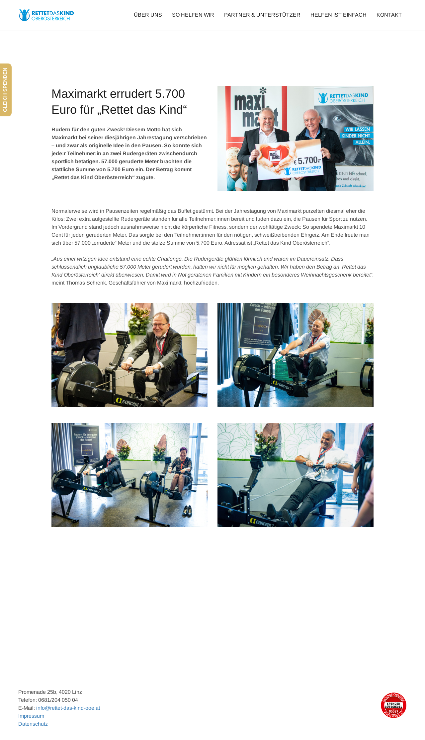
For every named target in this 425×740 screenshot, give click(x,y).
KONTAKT (389, 15)
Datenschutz (33, 724)
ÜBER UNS (148, 15)
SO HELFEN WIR (193, 15)
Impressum (31, 716)
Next (361, 634)
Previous (67, 634)
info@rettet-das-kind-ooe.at (68, 708)
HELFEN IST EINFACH (338, 15)
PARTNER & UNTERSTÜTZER (262, 15)
